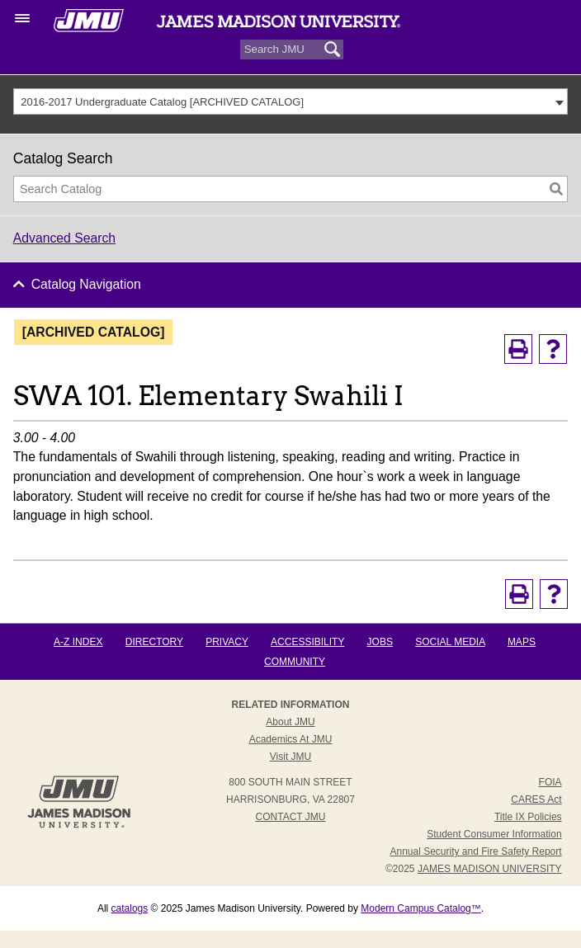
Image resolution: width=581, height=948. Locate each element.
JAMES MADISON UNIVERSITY (490, 869)
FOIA (550, 782)
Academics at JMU (291, 739)
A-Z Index (78, 642)
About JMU (290, 722)
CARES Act (536, 799)
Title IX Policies (528, 817)
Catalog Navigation (86, 284)
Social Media (449, 642)
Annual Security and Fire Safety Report (475, 851)
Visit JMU (290, 756)
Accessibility (307, 642)
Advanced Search (64, 238)
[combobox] (291, 101)
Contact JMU (291, 817)
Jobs (380, 642)
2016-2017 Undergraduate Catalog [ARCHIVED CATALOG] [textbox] (162, 102)
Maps (522, 642)
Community (294, 661)
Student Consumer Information (494, 834)
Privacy (226, 642)
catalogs (130, 908)
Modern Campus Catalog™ (420, 908)
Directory (154, 642)
